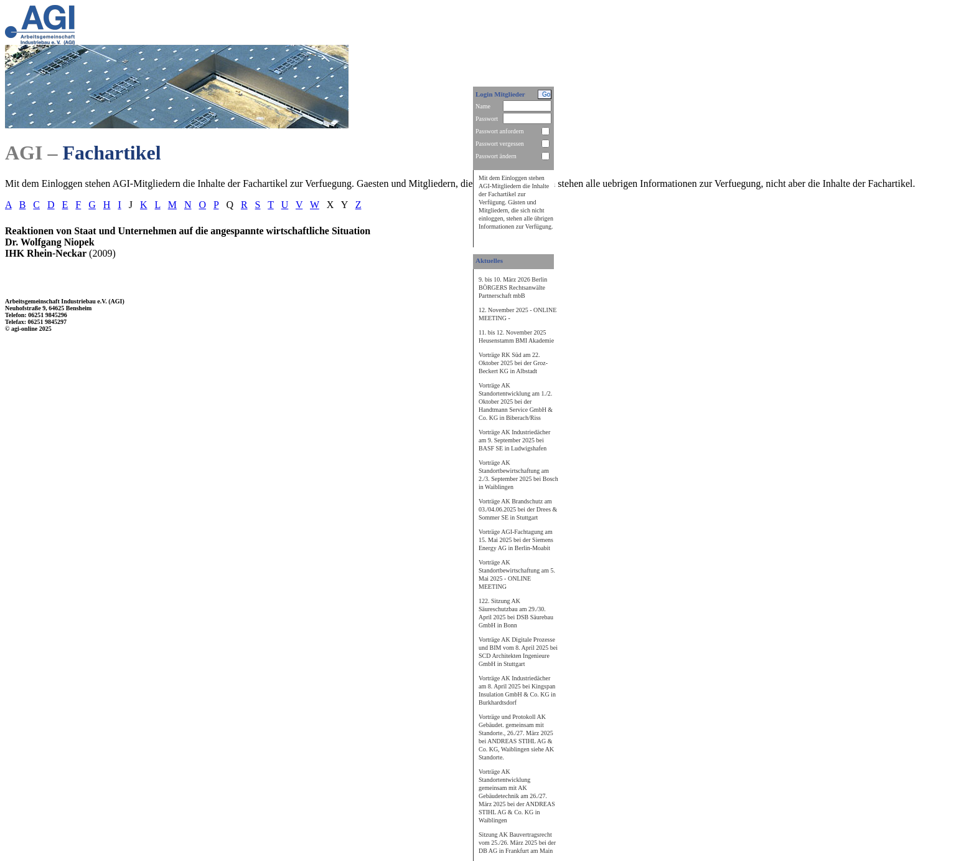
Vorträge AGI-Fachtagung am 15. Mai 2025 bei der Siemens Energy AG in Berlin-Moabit (516, 539)
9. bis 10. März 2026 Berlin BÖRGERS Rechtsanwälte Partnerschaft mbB (513, 287)
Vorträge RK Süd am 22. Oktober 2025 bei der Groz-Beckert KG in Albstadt (513, 362)
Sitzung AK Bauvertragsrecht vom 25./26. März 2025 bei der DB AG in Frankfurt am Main (517, 842)
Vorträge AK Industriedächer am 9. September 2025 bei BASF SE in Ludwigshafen (514, 440)
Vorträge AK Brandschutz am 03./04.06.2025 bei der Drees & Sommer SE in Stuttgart (518, 509)
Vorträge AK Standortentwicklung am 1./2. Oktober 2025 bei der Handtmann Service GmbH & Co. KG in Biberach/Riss (516, 401)
